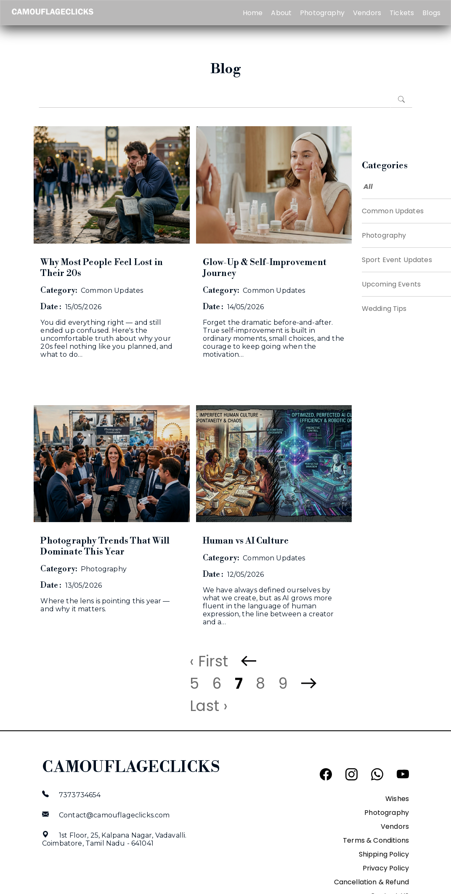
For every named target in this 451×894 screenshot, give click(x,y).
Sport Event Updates (397, 260)
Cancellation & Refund (371, 882)
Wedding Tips (384, 308)
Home (253, 13)
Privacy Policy (386, 868)
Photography (322, 13)
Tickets (402, 13)
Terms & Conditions (376, 840)
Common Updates (393, 211)
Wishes (397, 799)
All (368, 186)
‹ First (209, 661)
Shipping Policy (384, 854)
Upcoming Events (391, 284)
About (281, 13)
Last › (209, 705)
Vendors (367, 13)
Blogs (431, 13)
